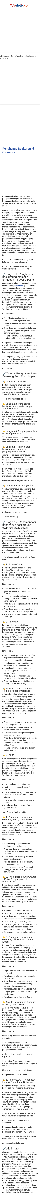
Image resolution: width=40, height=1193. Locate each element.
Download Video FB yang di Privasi (15, 1172)
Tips (13, 56)
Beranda (4, 56)
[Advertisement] (20, 30)
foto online (18, 247)
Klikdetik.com (14, 1188)
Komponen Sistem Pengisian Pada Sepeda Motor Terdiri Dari (25, 1177)
